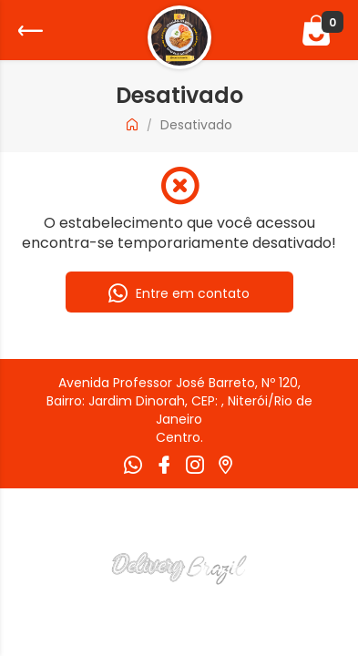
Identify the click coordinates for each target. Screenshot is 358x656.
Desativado (196, 125)
